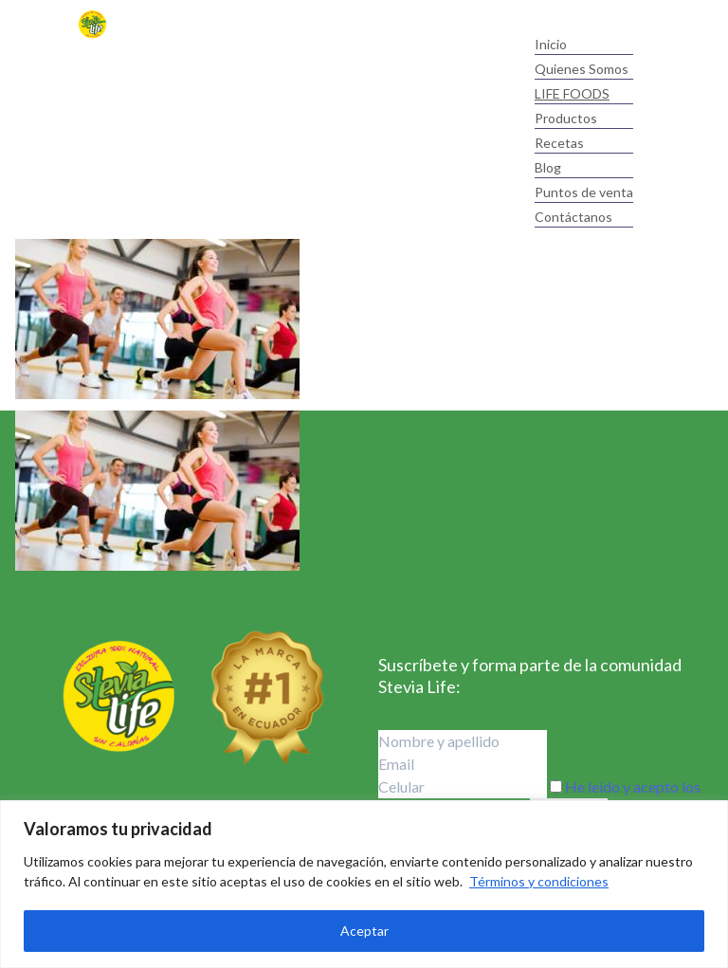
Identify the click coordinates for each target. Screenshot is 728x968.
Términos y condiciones (539, 881)
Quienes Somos (581, 69)
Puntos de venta (584, 192)
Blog (548, 167)
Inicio (551, 44)
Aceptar (364, 930)
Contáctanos (573, 217)
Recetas (559, 143)
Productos (566, 118)
